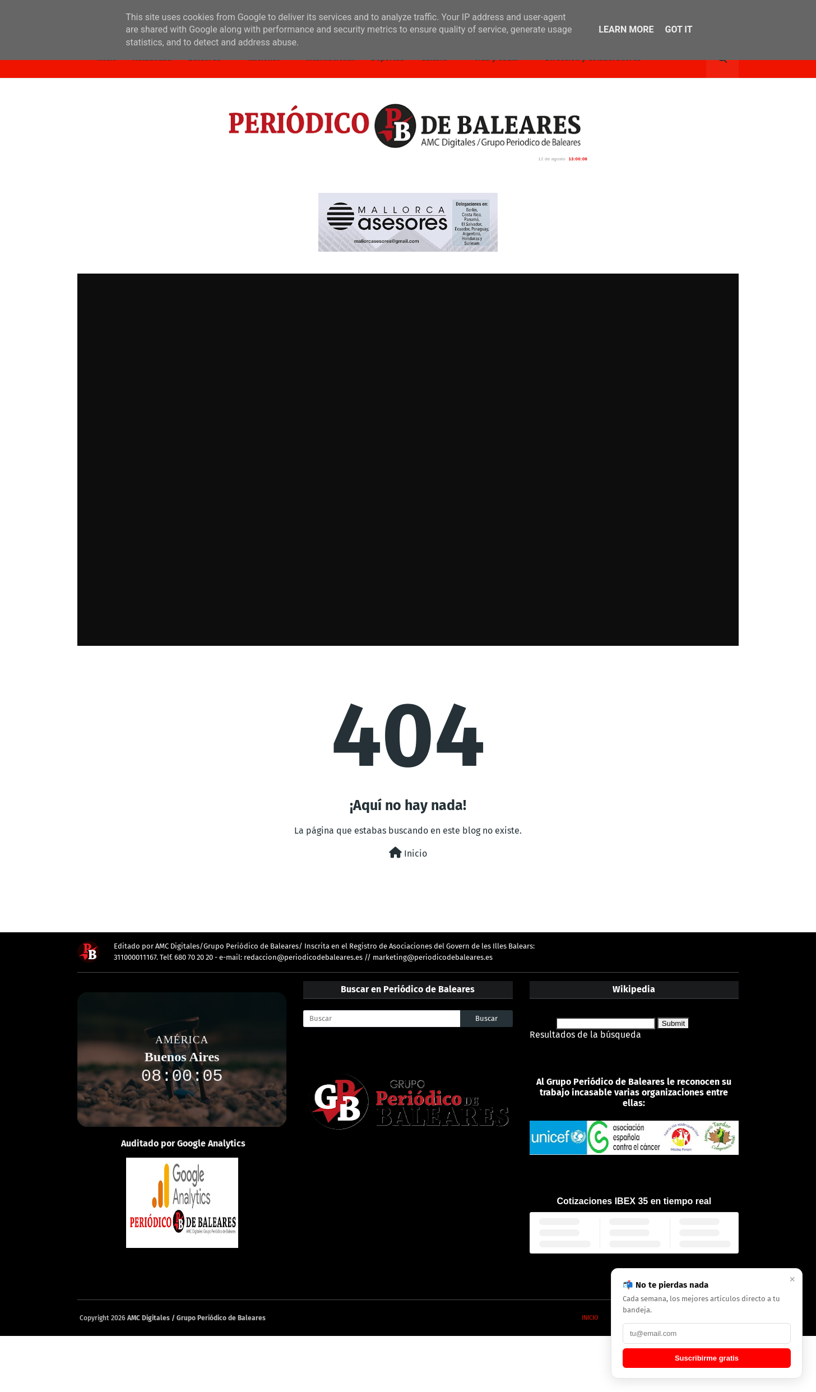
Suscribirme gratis (707, 1358)
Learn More (626, 29)
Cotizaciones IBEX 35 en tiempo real (634, 1201)
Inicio (408, 853)
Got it (678, 29)
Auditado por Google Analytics (183, 1143)
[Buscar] (381, 1018)
